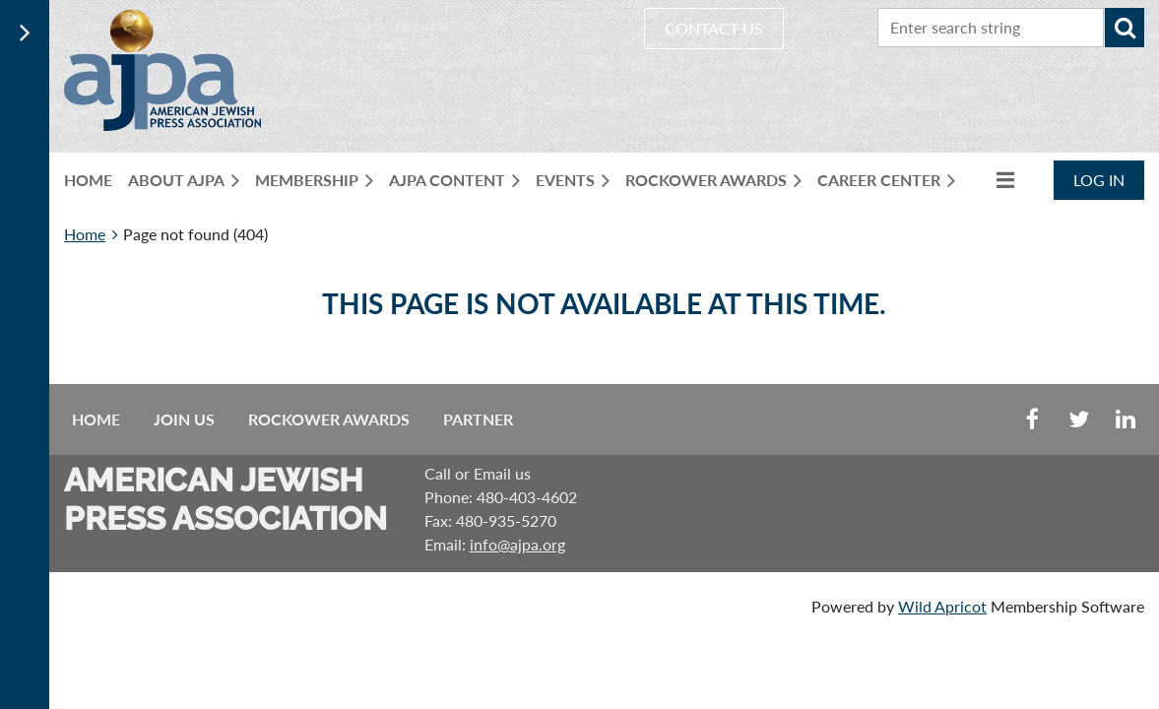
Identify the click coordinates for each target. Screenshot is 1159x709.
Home (84, 234)
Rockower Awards (329, 419)
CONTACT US (714, 28)
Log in (1099, 179)
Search (1124, 27)
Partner (478, 419)
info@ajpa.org (517, 544)
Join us (184, 419)
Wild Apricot (942, 606)
